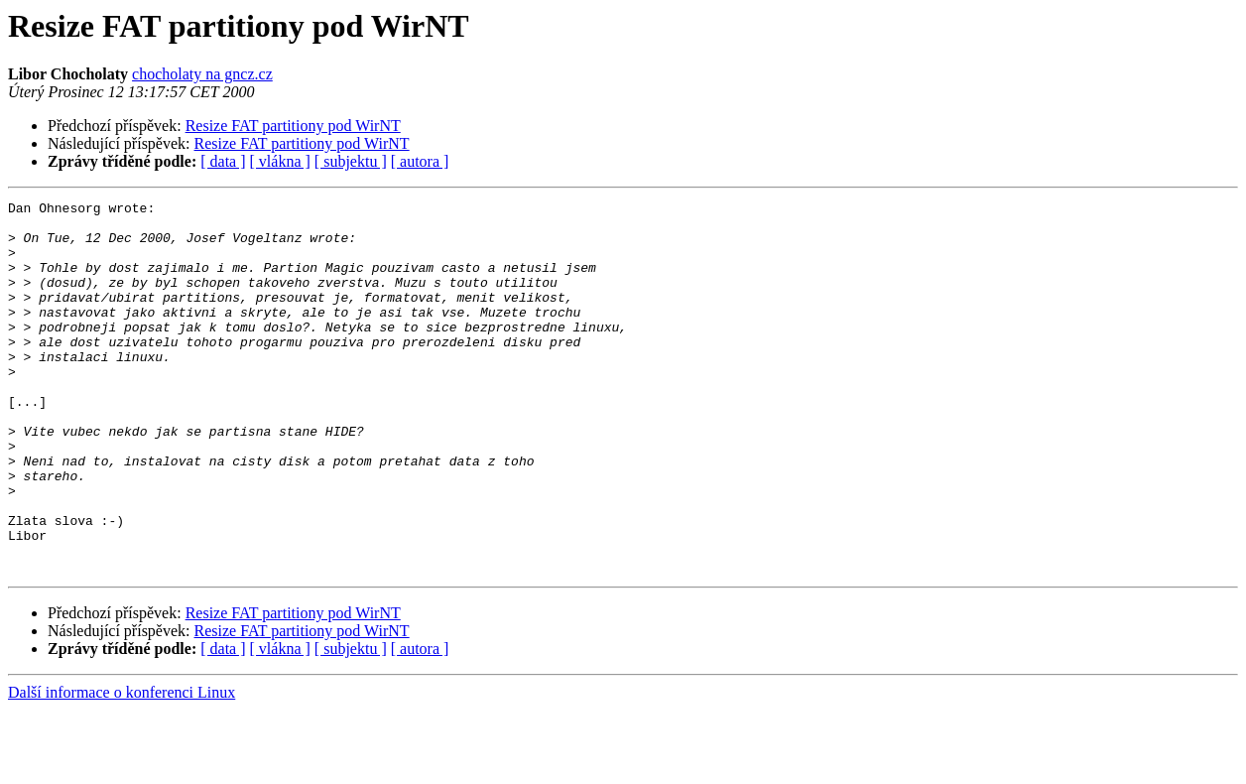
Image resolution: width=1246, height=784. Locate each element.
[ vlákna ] (280, 161)
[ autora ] (420, 161)
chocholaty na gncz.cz (202, 73)
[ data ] (222, 161)
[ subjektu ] (350, 161)
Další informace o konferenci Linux (121, 766)
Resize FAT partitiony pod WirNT (293, 125)
